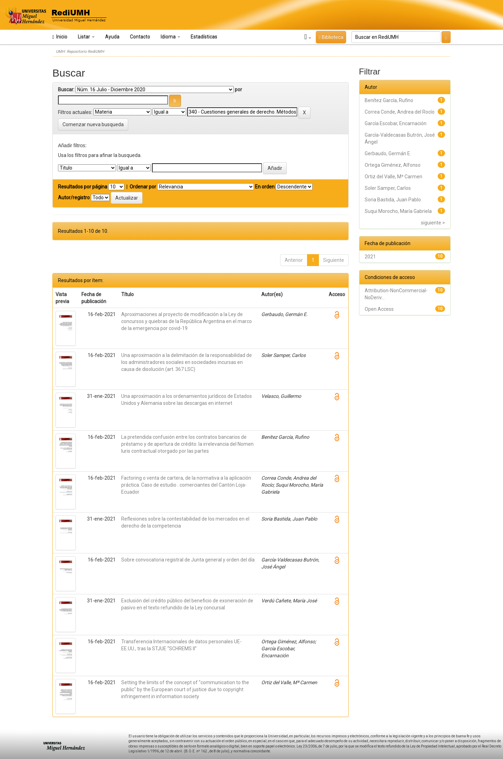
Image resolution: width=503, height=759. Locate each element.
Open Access (379, 309)
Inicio (59, 37)
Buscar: (66, 89)
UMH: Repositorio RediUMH (80, 51)
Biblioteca (331, 37)
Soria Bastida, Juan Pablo (393, 199)
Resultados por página (82, 186)
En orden (265, 186)
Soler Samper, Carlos (388, 188)
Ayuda (112, 37)
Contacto (140, 37)
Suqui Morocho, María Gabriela (398, 211)
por (238, 89)
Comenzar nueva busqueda (93, 124)
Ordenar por (143, 186)
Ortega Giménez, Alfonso (393, 165)
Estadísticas (204, 37)
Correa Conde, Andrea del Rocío (400, 112)
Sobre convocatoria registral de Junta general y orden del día (188, 560)
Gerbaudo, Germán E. (388, 153)
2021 (370, 256)
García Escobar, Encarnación (396, 123)
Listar (86, 37)
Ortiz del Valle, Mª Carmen (393, 176)
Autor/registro (74, 197)
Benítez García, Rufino (389, 100)
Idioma (170, 37)
